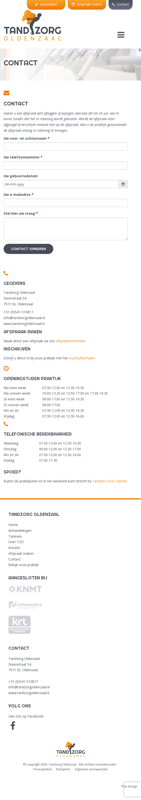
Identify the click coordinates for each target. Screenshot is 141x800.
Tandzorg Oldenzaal (62, 764)
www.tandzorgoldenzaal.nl (28, 693)
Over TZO (16, 542)
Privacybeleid (42, 769)
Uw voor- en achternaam (25, 138)
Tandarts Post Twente (109, 481)
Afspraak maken (87, 4)
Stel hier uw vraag (19, 213)
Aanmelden (46, 4)
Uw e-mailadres (17, 194)
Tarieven (15, 536)
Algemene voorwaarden (91, 769)
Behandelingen (19, 530)
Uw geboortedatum (21, 176)
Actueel (14, 547)
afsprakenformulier (71, 341)
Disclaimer (63, 769)
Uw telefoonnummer (22, 157)
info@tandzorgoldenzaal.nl (29, 687)
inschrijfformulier (82, 358)
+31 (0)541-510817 (23, 681)
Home (13, 524)
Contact (120, 4)
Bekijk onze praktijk (23, 564)
